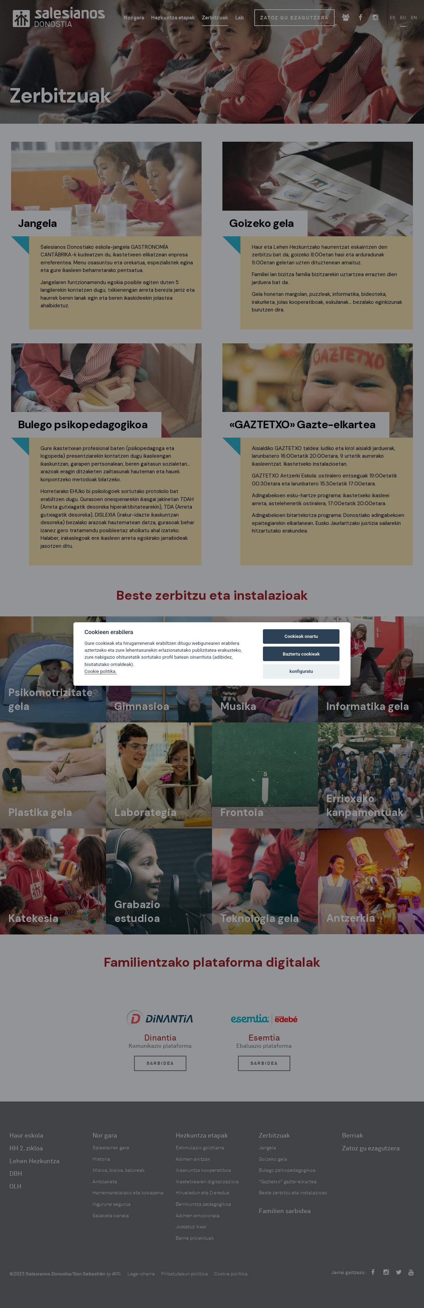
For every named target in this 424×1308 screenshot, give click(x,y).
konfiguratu (301, 671)
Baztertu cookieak (301, 654)
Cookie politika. (101, 671)
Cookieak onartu (301, 636)
